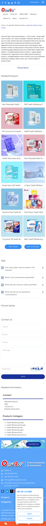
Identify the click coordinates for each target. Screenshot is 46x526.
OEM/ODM (23, 14)
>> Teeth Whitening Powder (15, 425)
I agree (29, 514)
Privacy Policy (14, 516)
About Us (6, 18)
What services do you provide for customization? (22, 293)
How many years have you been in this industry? (22, 268)
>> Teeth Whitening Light (14, 430)
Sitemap (4, 516)
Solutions (33, 14)
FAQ (6, 404)
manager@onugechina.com (15, 480)
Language (35, 2)
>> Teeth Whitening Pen (13, 428)
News (15, 18)
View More (13, 247)
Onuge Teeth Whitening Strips (15, 25)
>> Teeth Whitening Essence (15, 435)
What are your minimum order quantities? (22, 285)
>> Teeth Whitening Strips (14, 423)
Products (13, 14)
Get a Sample (33, 247)
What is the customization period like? (22, 277)
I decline (29, 518)
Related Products (11, 402)
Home (5, 14)
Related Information (12, 409)
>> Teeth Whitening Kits (13, 432)
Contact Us (23, 18)
